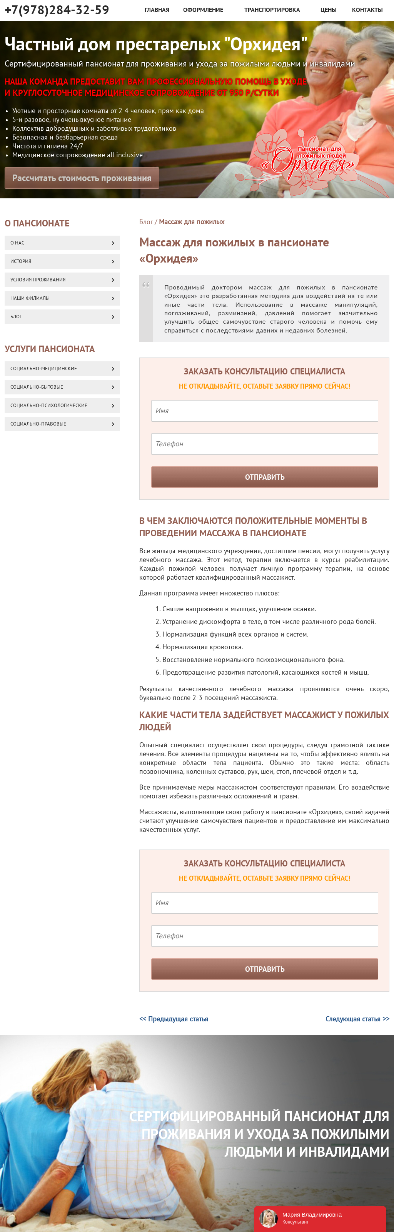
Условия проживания (37, 280)
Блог (146, 222)
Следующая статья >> (357, 1019)
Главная (157, 10)
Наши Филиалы (30, 298)
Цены (329, 10)
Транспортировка (272, 10)
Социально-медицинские (43, 369)
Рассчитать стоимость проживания (82, 178)
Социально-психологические (48, 405)
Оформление (203, 10)
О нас (17, 243)
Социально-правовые (38, 424)
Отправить (265, 477)
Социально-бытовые (36, 387)
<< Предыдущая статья (173, 1019)
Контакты (367, 10)
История (20, 261)
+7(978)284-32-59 (57, 10)
